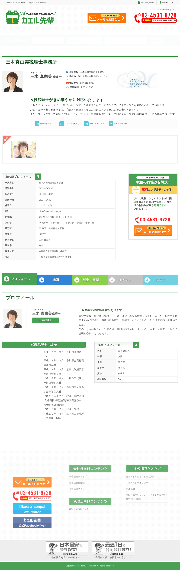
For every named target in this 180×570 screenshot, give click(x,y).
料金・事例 (91, 281)
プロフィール (20, 280)
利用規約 (130, 490)
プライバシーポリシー (137, 484)
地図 (56, 281)
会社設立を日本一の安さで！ (67, 550)
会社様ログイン (168, 3)
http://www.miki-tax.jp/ (50, 211)
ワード (110, 40)
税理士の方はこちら (166, 10)
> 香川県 (15, 33)
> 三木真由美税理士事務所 (30, 33)
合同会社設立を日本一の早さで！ (113, 550)
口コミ (161, 281)
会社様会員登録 (147, 3)
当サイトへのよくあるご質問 (140, 478)
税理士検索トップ (78, 478)
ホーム (8, 33)
